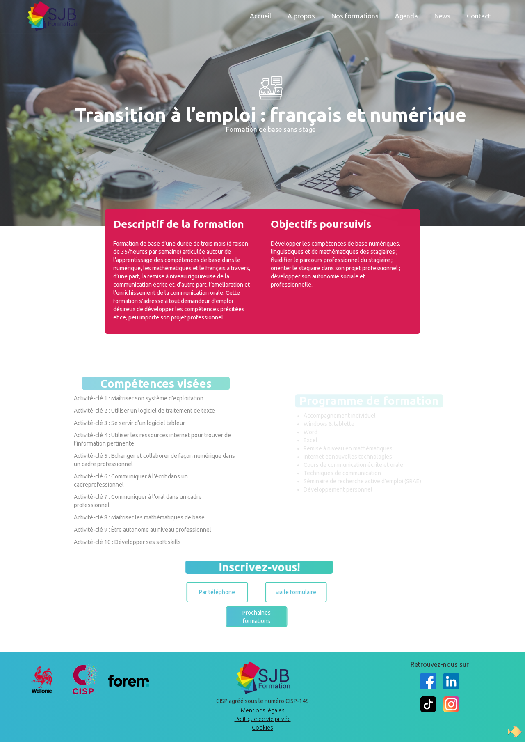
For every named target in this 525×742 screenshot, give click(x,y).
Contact (479, 15)
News (442, 15)
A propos (301, 15)
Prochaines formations (249, 616)
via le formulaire (289, 592)
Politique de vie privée (263, 719)
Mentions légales (263, 710)
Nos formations (355, 15)
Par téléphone (210, 592)
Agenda (406, 15)
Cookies (262, 727)
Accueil (260, 15)
